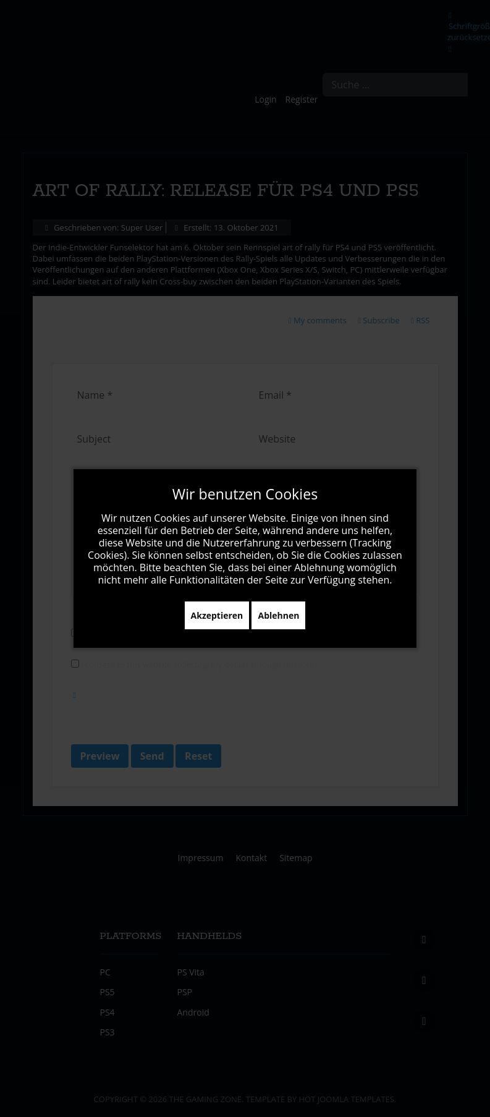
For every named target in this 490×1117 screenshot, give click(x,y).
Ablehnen (278, 615)
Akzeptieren (217, 615)
